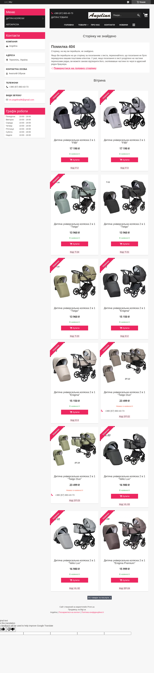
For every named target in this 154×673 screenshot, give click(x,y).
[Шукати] (138, 15)
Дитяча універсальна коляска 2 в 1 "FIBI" (74, 141)
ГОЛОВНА (69, 25)
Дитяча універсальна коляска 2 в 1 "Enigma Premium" (124, 562)
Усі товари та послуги (98, 597)
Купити (76, 160)
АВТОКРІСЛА (12, 24)
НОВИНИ (123, 25)
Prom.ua (91, 607)
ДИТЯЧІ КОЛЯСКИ (15, 18)
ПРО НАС (95, 25)
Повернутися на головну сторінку (75, 68)
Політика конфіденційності (93, 612)
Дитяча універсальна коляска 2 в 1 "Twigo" (74, 225)
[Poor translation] (11, 629)
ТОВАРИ (82, 25)
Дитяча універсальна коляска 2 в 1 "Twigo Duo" (124, 393)
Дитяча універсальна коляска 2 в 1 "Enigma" (124, 309)
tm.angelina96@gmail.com (21, 100)
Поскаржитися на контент (69, 612)
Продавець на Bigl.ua (77, 610)
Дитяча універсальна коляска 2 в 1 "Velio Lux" (124, 477)
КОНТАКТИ (109, 25)
